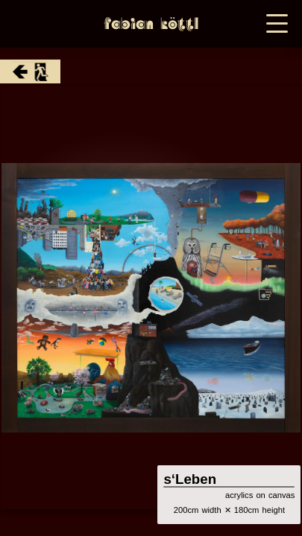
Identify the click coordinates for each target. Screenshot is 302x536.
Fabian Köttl (151, 24)
